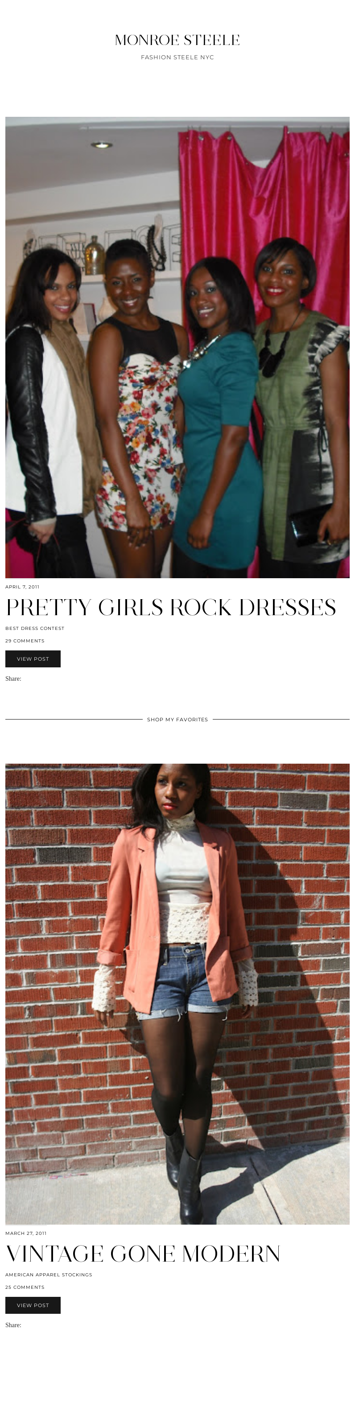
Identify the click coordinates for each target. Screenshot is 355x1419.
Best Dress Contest (35, 628)
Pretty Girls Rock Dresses (171, 607)
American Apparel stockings (48, 1275)
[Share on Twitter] (34, 678)
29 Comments (25, 641)
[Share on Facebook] (29, 678)
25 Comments (25, 1287)
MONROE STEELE (177, 40)
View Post (33, 659)
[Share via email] (25, 678)
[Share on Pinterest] (38, 678)
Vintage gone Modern (143, 1253)
